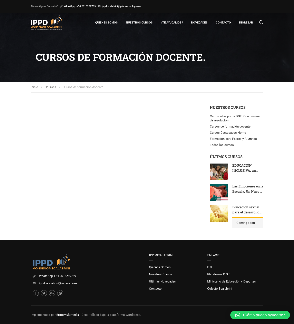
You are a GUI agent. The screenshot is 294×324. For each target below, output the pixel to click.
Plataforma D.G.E (219, 274)
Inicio (34, 87)
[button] (260, 315)
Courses (50, 87)
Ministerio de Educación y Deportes (231, 281)
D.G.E (211, 267)
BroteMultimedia (67, 315)
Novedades (199, 22)
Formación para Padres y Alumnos (233, 139)
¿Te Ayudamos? (172, 22)
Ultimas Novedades (162, 281)
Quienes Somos (106, 22)
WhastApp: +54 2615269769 (80, 6)
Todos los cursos (222, 145)
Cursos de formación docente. (230, 126)
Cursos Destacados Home (228, 133)
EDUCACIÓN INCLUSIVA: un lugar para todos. (245, 170)
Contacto (223, 22)
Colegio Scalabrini (219, 288)
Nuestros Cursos (139, 22)
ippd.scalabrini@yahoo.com (117, 6)
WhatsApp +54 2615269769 (57, 276)
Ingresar (136, 6)
